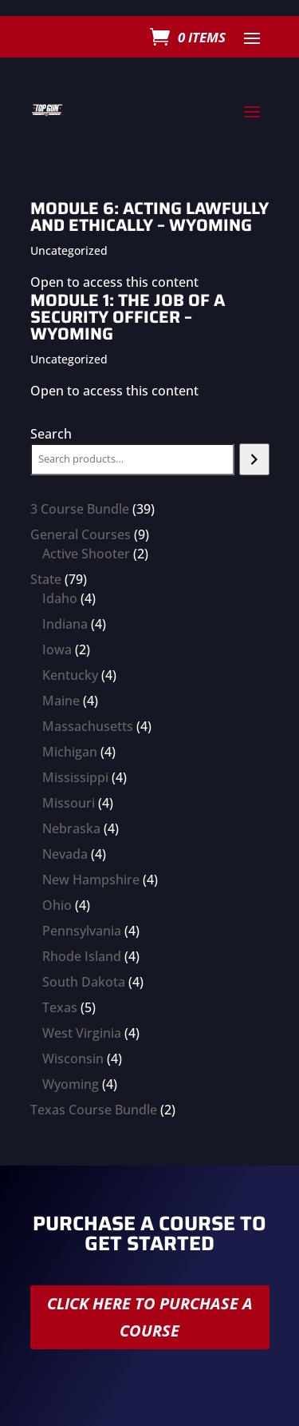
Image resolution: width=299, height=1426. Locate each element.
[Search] (254, 459)
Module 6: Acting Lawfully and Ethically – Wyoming (149, 216)
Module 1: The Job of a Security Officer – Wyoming (127, 317)
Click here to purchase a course (150, 1317)
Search (51, 434)
